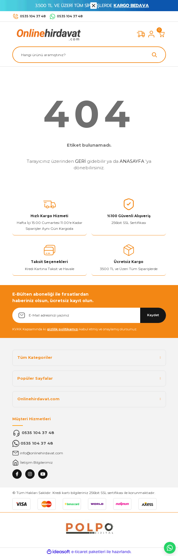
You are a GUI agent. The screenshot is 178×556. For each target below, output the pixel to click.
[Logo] (47, 34)
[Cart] (162, 34)
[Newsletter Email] (89, 315)
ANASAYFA (132, 161)
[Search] (89, 54)
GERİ (80, 161)
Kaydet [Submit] (153, 315)
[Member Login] (151, 34)
